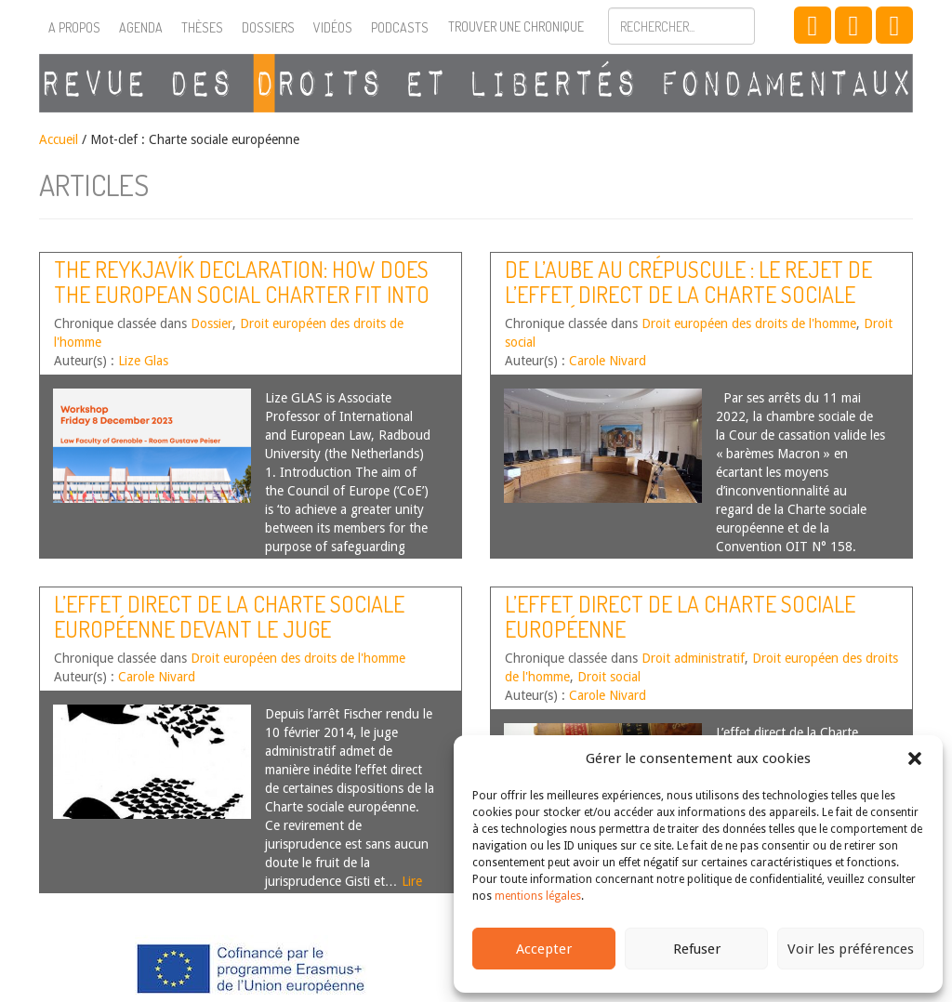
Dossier (211, 323)
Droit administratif (693, 658)
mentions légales (538, 896)
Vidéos (332, 27)
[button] (915, 758)
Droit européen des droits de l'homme (748, 323)
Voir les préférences (850, 949)
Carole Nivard (607, 360)
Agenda (141, 27)
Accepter (544, 949)
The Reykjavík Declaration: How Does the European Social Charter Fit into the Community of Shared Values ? (242, 294)
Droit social (609, 676)
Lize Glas (143, 360)
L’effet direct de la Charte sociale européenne (680, 615)
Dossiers (268, 27)
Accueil (58, 139)
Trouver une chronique (516, 26)
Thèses (202, 27)
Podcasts (400, 27)
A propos (74, 27)
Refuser (697, 949)
